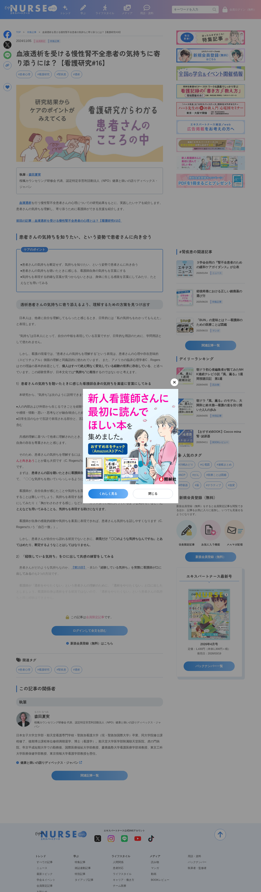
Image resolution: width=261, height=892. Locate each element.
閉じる (152, 493)
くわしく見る (108, 493)
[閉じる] (174, 382)
